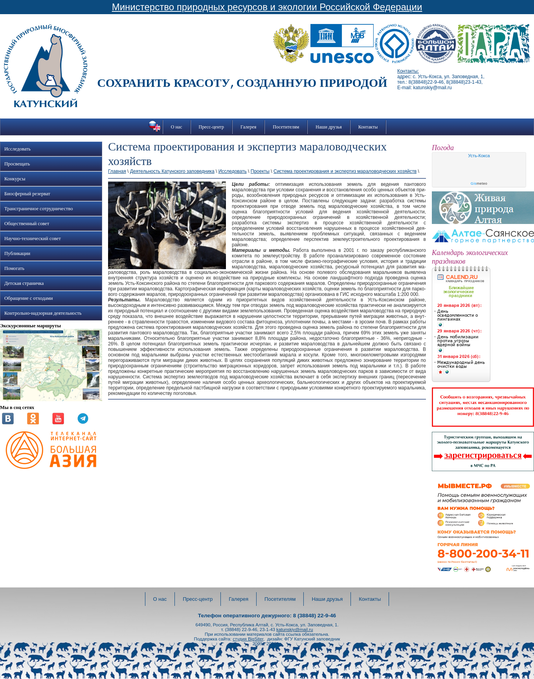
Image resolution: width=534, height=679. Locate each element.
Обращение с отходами (28, 298)
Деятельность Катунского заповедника (172, 171)
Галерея (248, 127)
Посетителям (286, 127)
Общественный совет (26, 223)
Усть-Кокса (479, 155)
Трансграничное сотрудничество (38, 209)
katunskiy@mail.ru (294, 629)
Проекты (260, 171)
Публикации (17, 253)
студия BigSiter (248, 639)
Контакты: (408, 71)
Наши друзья (328, 127)
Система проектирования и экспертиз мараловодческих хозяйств (345, 171)
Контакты (368, 127)
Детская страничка (24, 283)
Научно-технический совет (32, 238)
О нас (176, 127)
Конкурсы (14, 179)
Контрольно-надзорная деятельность (43, 313)
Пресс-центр (211, 127)
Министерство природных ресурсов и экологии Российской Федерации (267, 7)
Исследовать (17, 149)
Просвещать (17, 164)
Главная (117, 171)
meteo (479, 183)
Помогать (14, 268)
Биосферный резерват (27, 194)
